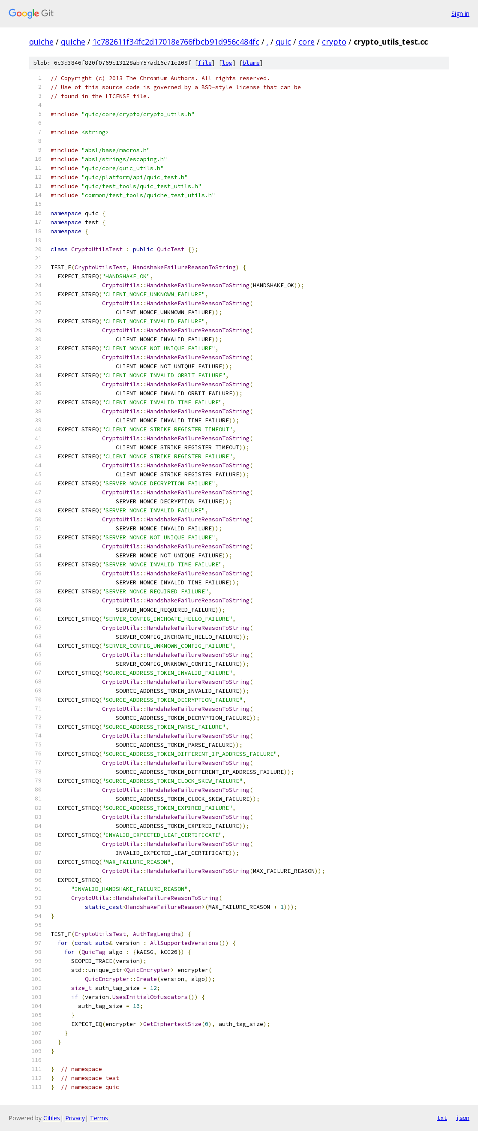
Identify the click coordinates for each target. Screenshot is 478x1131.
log (227, 62)
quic (283, 41)
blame (251, 62)
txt (442, 1118)
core (306, 41)
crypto (334, 41)
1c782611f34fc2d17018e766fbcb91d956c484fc (176, 41)
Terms (99, 1118)
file (205, 62)
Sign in (460, 13)
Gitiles (51, 1118)
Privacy (75, 1118)
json (462, 1118)
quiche (41, 41)
